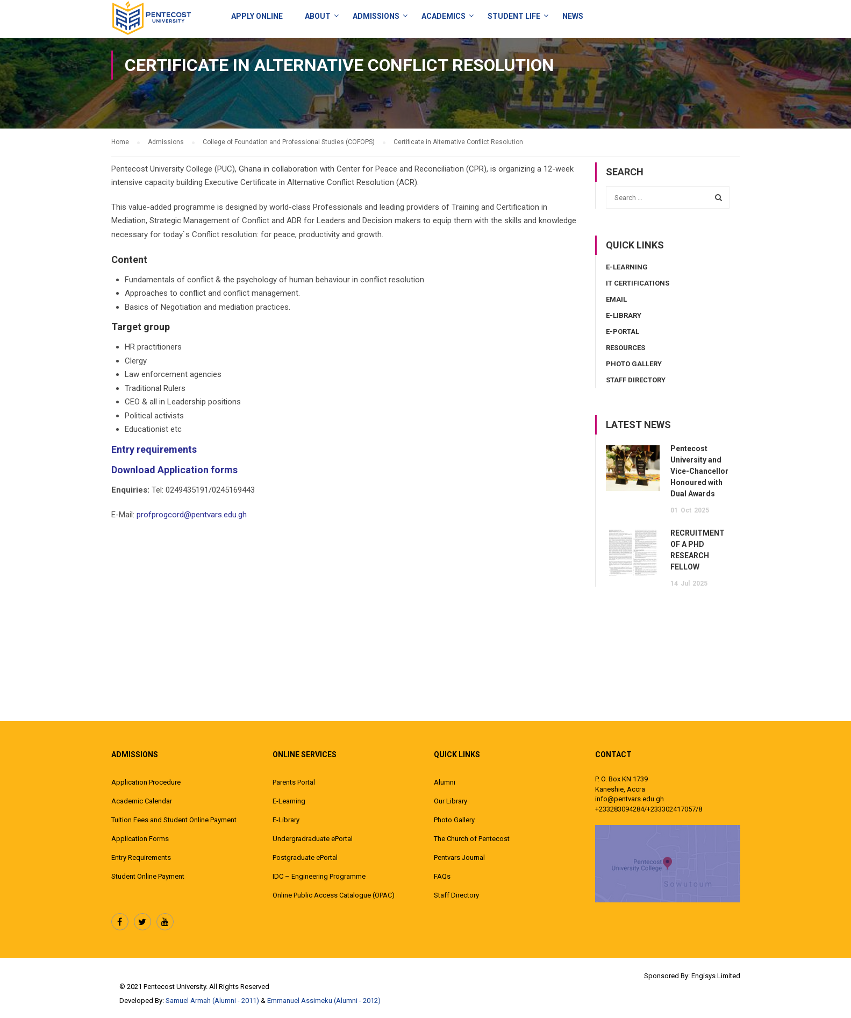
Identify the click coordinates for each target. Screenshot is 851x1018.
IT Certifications (637, 283)
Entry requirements (154, 449)
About (318, 16)
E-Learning (627, 267)
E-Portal (622, 332)
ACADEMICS (443, 16)
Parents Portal (294, 782)
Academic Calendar (141, 801)
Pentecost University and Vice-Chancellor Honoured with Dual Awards (699, 471)
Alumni (444, 782)
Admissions (376, 16)
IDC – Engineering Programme (319, 876)
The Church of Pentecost (472, 839)
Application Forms (140, 839)
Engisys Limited (715, 976)
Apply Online (257, 16)
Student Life (514, 16)
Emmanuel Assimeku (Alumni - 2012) (324, 1000)
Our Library (450, 801)
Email (616, 299)
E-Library (623, 315)
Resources (625, 348)
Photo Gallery (634, 364)
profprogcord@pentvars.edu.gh (192, 514)
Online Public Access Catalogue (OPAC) (334, 895)
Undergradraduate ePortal (313, 839)
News (572, 16)
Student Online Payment (147, 876)
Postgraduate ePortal (305, 857)
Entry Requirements (141, 857)
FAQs (442, 876)
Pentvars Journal (459, 857)
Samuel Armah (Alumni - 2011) (212, 1000)
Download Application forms (174, 469)
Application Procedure (146, 782)
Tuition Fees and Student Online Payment (174, 820)
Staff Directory (636, 380)
